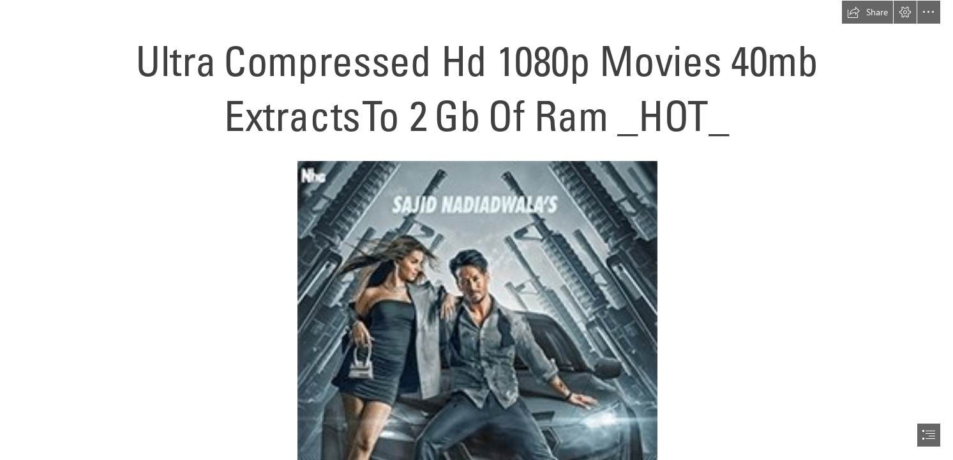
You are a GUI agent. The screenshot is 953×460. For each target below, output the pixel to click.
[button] (867, 12)
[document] (476, 230)
